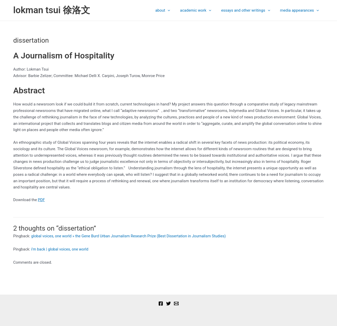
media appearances (300, 10)
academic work (200, 10)
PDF (41, 200)
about (170, 10)
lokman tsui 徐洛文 (51, 10)
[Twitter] (168, 303)
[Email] (176, 303)
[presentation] (175, 10)
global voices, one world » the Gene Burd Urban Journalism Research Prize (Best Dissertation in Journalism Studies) (130, 236)
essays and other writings (248, 10)
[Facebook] (160, 303)
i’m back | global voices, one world (60, 249)
